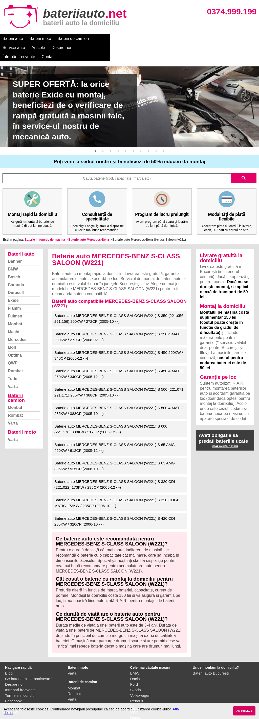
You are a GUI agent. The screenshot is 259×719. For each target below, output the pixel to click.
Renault (136, 683)
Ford (134, 666)
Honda (135, 699)
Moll (12, 329)
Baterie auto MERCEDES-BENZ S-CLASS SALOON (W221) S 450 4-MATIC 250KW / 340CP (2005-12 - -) (118, 356)
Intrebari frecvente (20, 672)
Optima (15, 337)
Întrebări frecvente (185, 38)
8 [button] (148, 132)
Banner (15, 243)
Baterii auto (13, 38)
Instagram (13, 688)
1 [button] (95, 132)
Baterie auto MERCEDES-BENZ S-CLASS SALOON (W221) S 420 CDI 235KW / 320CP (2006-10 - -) (114, 503)
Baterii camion (16, 379)
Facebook (13, 683)
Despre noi (154, 38)
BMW (13, 251)
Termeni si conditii (20, 677)
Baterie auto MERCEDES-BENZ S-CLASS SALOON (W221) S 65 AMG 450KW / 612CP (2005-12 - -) (114, 429)
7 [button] (140, 132)
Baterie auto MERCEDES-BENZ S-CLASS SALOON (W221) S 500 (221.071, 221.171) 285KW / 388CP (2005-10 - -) (119, 374)
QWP (12, 345)
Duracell (16, 274)
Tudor (13, 360)
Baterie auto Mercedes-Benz (88, 221)
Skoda (135, 672)
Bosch (14, 259)
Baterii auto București (211, 655)
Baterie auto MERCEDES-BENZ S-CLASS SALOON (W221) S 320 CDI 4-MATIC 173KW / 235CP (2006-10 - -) (116, 485)
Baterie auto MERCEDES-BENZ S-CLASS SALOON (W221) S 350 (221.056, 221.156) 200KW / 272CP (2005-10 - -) (119, 300)
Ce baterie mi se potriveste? (28, 660)
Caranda (16, 266)
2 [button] (102, 132)
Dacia (135, 660)
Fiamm (14, 290)
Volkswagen (140, 677)
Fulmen (15, 298)
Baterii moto (40, 38)
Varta (13, 368)
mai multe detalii (225, 428)
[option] (129, 88)
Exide (13, 282)
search (244, 160)
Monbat (15, 306)
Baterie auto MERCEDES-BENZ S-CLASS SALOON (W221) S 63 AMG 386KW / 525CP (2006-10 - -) (114, 448)
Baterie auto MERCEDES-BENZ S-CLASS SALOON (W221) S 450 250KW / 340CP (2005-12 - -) (118, 337)
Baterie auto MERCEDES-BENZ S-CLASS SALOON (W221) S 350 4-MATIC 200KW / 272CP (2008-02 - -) (118, 319)
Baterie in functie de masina (45, 221)
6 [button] (133, 132)
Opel (134, 694)
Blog (9, 655)
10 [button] (163, 132)
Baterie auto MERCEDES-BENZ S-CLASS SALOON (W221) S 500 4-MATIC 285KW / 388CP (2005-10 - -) (118, 392)
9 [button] (156, 132)
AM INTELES (244, 710)
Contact (215, 38)
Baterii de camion (73, 38)
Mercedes (17, 321)
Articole (131, 38)
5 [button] (125, 132)
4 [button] (118, 132)
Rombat (15, 353)
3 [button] (110, 132)
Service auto (106, 38)
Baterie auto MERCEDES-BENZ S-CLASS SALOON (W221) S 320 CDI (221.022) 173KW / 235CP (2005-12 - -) (114, 466)
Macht (13, 313)
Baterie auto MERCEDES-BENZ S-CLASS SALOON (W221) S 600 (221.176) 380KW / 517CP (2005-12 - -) (110, 411)
